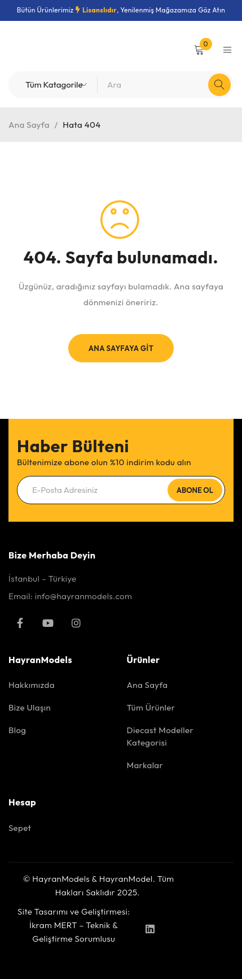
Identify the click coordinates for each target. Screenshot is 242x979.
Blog (17, 730)
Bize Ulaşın (29, 707)
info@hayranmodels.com (83, 596)
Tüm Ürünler (151, 707)
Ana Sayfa (29, 124)
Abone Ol (195, 490)
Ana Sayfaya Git (121, 348)
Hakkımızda (31, 684)
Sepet (19, 827)
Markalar (145, 765)
